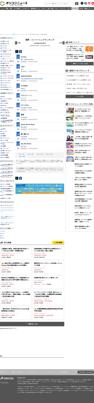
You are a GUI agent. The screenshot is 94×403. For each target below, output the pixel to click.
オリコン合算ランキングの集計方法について (7, 217)
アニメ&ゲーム (25, 8)
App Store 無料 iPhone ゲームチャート (7, 165)
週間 (3, 58)
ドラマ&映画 (16, 8)
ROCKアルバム (6, 70)
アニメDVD (5, 103)
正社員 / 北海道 (15, 267)
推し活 (81, 8)
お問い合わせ (32, 372)
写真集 (4, 135)
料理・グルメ (5, 153)
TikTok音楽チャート (7, 89)
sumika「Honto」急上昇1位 (75, 88)
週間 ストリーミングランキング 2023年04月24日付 (25, 34)
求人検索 (59, 242)
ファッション (5, 148)
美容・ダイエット (6, 150)
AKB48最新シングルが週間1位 (76, 76)
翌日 (62, 43)
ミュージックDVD (7, 99)
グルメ (56, 8)
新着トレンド (88, 8)
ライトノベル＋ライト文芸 (8, 143)
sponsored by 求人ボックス (8, 328)
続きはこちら (33, 324)
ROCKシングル (6, 68)
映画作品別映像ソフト (8, 188)
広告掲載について (22, 372)
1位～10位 (21, 154)
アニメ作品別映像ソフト (8, 195)
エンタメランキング (7, 205)
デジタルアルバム (6, 54)
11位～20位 (30, 154)
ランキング (75, 8)
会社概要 (2, 372)
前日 (18, 43)
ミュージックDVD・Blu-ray (6, 115)
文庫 (3, 133)
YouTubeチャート (7, 87)
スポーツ (44, 8)
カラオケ (4, 85)
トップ (2, 8)
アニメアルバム (6, 82)
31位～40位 (49, 154)
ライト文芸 (5, 140)
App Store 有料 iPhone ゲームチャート (7, 169)
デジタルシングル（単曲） (6, 51)
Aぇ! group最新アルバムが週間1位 (77, 80)
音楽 (11, 8)
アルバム (4, 48)
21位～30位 (40, 154)
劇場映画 (4, 118)
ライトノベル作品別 (7, 186)
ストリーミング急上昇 (8, 61)
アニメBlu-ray (6, 112)
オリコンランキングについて (7, 210)
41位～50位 (22, 156)
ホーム (1, 34)
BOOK (4, 129)
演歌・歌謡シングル (7, 65)
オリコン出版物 (11, 372)
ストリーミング (6, 56)
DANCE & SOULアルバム (6, 73)
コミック (4, 131)
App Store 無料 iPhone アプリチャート (7, 172)
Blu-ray (4, 105)
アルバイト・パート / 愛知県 (48, 281)
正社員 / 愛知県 (15, 253)
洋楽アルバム (5, 63)
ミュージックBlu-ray (7, 107)
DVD (3, 96)
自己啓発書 (5, 155)
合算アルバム (5, 43)
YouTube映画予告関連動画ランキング (7, 121)
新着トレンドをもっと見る (79, 63)
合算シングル (5, 41)
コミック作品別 (6, 184)
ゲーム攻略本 (5, 157)
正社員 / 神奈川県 (48, 253)
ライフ (69, 8)
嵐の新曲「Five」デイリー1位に (76, 84)
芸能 (7, 8)
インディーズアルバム (8, 78)
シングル (4, 45)
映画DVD (4, 101)
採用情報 (83, 372)
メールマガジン (42, 372)
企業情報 (90, 372)
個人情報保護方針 (63, 372)
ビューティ (63, 8)
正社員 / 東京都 (48, 267)
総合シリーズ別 (6, 198)
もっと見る (80, 96)
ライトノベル (5, 138)
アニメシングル (6, 80)
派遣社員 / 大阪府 (15, 313)
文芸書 (4, 146)
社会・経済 (50, 8)
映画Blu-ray (5, 110)
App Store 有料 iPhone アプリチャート (7, 176)
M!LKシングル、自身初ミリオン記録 (78, 92)
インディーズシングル (8, 76)
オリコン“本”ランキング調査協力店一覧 (7, 223)
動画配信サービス (35, 8)
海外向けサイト (53, 372)
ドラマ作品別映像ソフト (8, 191)
